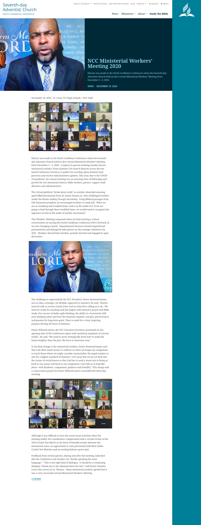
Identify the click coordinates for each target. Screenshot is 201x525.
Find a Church (81, 3)
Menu (165, 3)
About (141, 13)
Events (140, 3)
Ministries (127, 13)
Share (36, 479)
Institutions (100, 3)
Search (154, 3)
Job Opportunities (119, 3)
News (115, 13)
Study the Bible (159, 13)
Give (133, 3)
